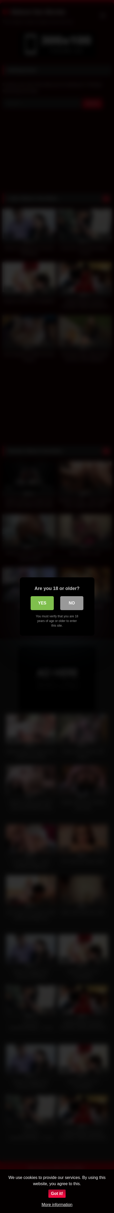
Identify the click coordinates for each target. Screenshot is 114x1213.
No (72, 603)
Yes (42, 603)
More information (56, 1204)
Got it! (57, 1193)
